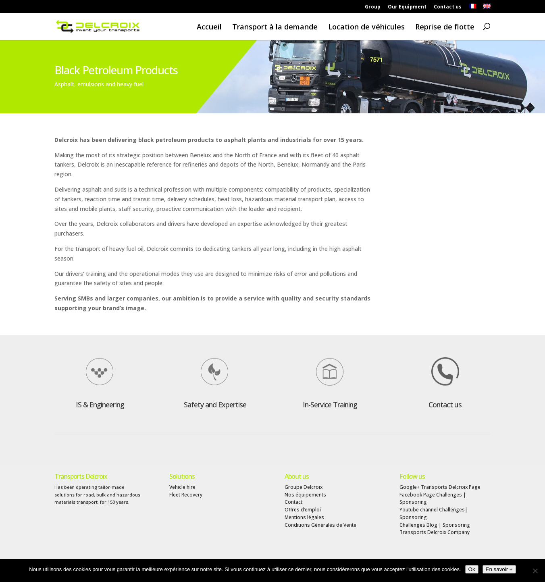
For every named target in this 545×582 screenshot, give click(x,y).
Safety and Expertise (215, 404)
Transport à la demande (275, 27)
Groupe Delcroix (303, 487)
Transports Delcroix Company (434, 532)
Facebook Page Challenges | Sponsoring (432, 498)
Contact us (448, 7)
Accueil (209, 27)
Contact (293, 502)
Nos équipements (305, 494)
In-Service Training (330, 404)
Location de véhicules (366, 27)
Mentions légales (304, 517)
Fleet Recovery (185, 494)
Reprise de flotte (444, 27)
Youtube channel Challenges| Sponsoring (433, 513)
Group (373, 7)
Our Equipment (407, 7)
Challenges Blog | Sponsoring (434, 525)
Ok (471, 569)
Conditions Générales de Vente (320, 525)
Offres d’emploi (303, 509)
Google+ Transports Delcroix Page (440, 487)
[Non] (535, 571)
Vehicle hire (182, 487)
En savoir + (499, 569)
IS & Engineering (100, 404)
